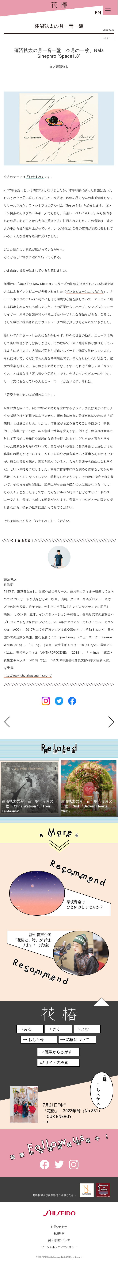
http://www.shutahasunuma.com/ (28, 675)
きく (53, 1029)
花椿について (76, 1040)
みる (25, 1029)
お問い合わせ (59, 1226)
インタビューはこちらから (85, 291)
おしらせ (38, 1040)
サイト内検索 (53, 1063)
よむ (107, 37)
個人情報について (59, 1240)
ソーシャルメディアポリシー (59, 1247)
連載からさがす (55, 1052)
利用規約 (59, 1233)
